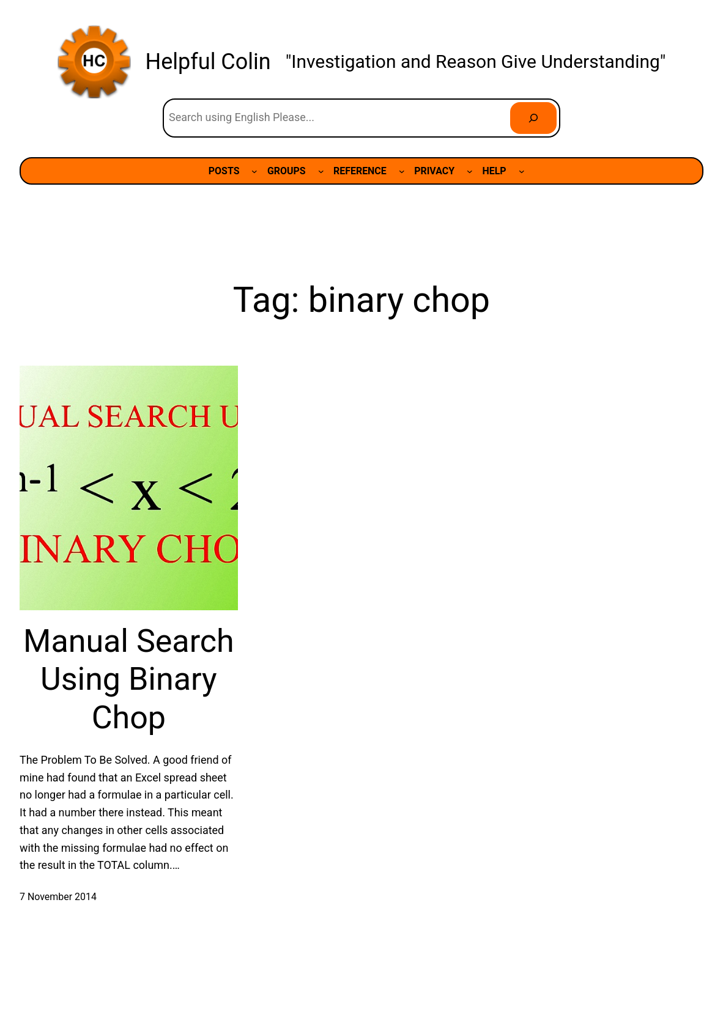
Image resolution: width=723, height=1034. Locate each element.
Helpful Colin (208, 62)
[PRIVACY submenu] (470, 171)
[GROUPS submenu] (321, 171)
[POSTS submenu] (254, 171)
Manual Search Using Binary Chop (128, 679)
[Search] (533, 118)
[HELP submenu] (522, 171)
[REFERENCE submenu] (402, 171)
